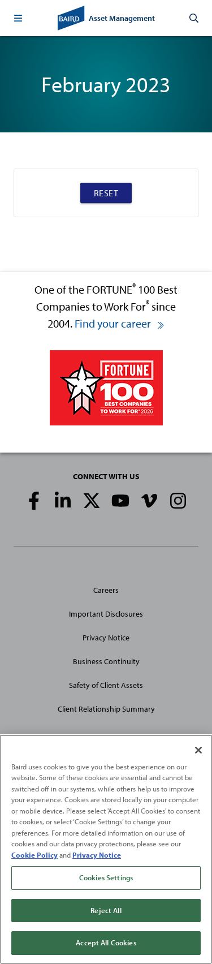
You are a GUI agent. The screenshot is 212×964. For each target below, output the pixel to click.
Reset (106, 193)
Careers (106, 590)
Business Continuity (106, 661)
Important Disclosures (106, 614)
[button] (18, 18)
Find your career (120, 323)
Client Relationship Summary (106, 709)
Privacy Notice (106, 637)
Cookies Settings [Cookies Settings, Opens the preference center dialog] (106, 877)
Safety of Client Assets (106, 685)
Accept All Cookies (106, 942)
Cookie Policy (34, 854)
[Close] (198, 750)
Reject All (105, 910)
